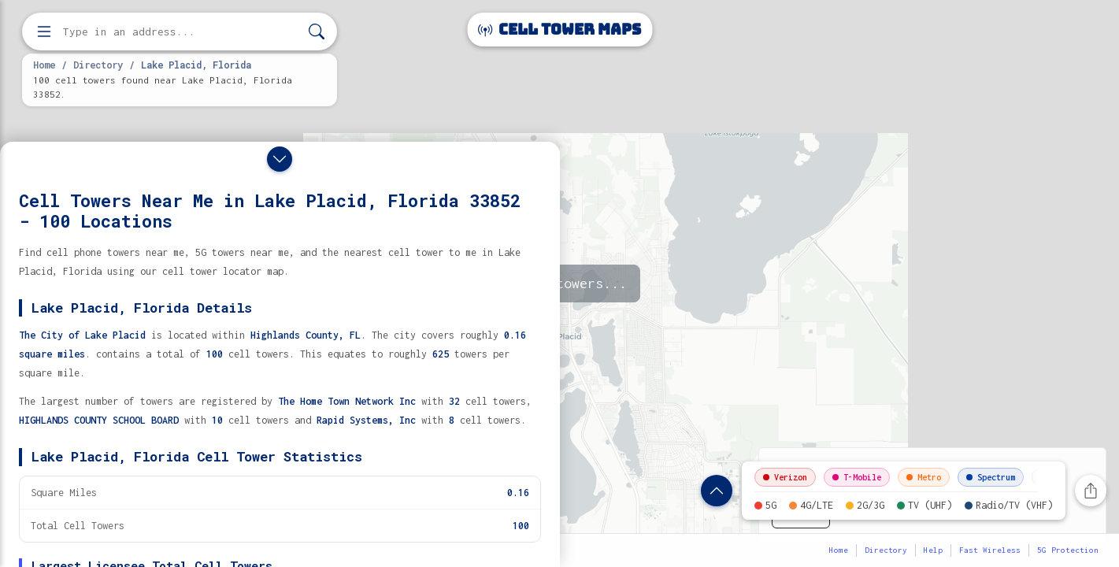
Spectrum (990, 477)
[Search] (316, 31)
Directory (98, 64)
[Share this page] (1090, 490)
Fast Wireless (990, 550)
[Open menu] (44, 31)
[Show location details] (716, 490)
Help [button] (933, 550)
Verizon (785, 477)
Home (44, 64)
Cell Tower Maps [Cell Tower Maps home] (559, 29)
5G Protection (1068, 550)
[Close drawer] (279, 159)
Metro (923, 477)
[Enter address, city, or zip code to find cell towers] (181, 32)
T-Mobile (856, 477)
